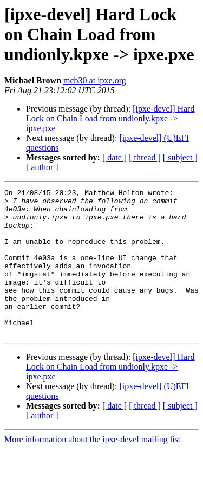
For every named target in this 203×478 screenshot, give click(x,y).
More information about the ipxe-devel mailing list (92, 468)
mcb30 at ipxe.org (94, 80)
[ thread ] (145, 157)
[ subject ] (180, 157)
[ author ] (42, 167)
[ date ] (114, 157)
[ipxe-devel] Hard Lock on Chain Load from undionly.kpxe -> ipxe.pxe (110, 118)
